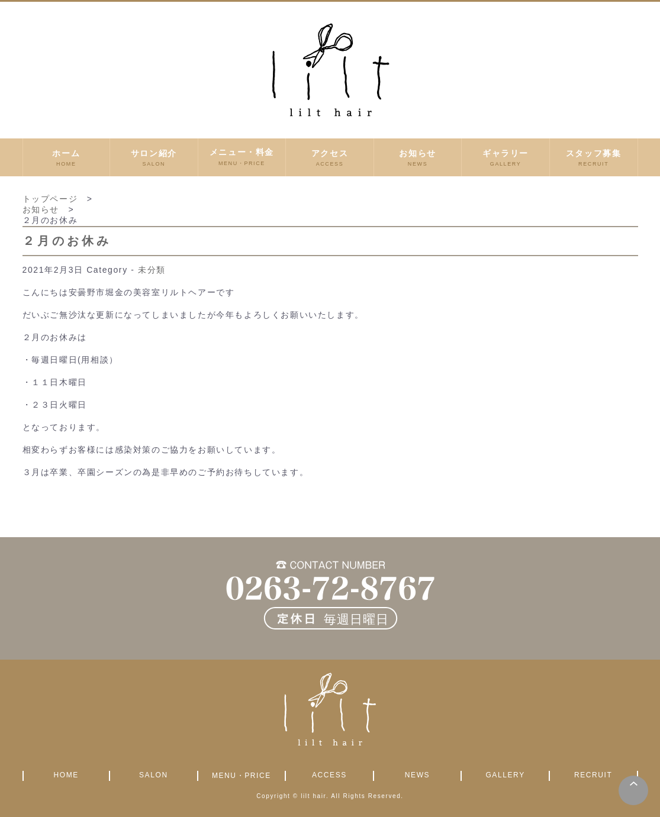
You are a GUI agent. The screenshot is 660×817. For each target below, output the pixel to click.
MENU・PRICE (241, 775)
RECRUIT (593, 775)
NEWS (417, 775)
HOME (66, 775)
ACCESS (329, 775)
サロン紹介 (154, 157)
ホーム (66, 157)
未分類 (152, 270)
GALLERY (504, 775)
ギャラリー (505, 157)
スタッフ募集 (594, 157)
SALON (153, 775)
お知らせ (418, 157)
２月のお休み (66, 240)
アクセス (330, 157)
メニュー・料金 (242, 157)
